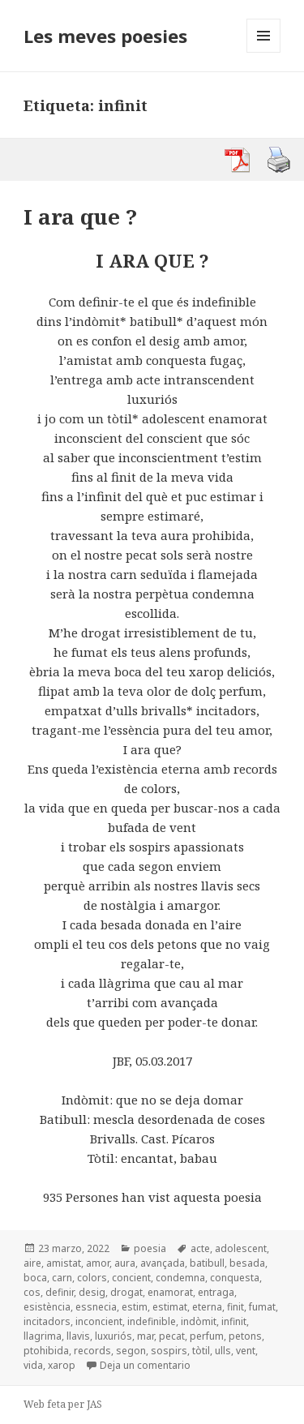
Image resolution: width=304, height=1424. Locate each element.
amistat (63, 1263)
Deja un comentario (145, 1365)
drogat (126, 1292)
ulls (223, 1351)
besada (247, 1263)
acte (200, 1248)
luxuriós (113, 1336)
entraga (216, 1292)
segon (131, 1351)
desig (92, 1292)
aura (124, 1263)
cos (32, 1292)
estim (135, 1307)
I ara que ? (80, 216)
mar (145, 1336)
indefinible (151, 1321)
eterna (207, 1307)
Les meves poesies (105, 36)
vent (245, 1351)
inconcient (98, 1321)
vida (33, 1365)
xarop (61, 1365)
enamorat (170, 1292)
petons (245, 1336)
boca (35, 1278)
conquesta (234, 1278)
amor (97, 1263)
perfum (207, 1336)
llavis (78, 1336)
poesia (150, 1248)
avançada (162, 1263)
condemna (180, 1278)
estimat (169, 1307)
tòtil (201, 1351)
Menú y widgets (263, 52)
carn (62, 1278)
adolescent (241, 1248)
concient (131, 1278)
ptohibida (46, 1351)
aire (32, 1263)
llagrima (43, 1336)
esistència (47, 1307)
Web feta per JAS (63, 1404)
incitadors (47, 1321)
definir (59, 1292)
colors (92, 1278)
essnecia (96, 1307)
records (92, 1351)
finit (235, 1307)
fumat (262, 1307)
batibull (207, 1263)
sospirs (169, 1351)
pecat (172, 1336)
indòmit (198, 1321)
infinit (233, 1321)
